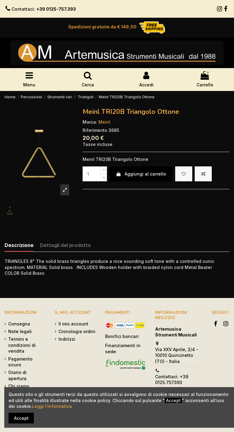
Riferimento (95, 130)
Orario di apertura (17, 375)
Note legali (20, 331)
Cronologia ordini (76, 331)
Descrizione (19, 245)
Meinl (104, 122)
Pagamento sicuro (20, 362)
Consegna (19, 323)
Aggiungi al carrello (141, 173)
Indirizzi (66, 339)
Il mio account (73, 323)
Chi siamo (18, 386)
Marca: (90, 122)
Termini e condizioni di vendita (22, 345)
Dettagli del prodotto (65, 245)
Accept (21, 418)
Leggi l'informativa (52, 406)
